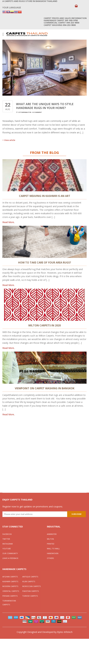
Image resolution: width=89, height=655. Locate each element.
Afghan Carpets (10, 576)
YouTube (6, 548)
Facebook (7, 534)
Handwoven (52, 553)
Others (50, 558)
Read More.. (8, 222)
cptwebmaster (24, 112)
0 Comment (37, 112)
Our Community (10, 553)
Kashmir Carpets (10, 581)
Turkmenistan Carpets (9, 602)
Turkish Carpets (30, 596)
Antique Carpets (30, 576)
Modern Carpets (10, 586)
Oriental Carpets (10, 591)
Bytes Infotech (64, 631)
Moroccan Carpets (31, 586)
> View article (8, 140)
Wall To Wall (53, 548)
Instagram (7, 544)
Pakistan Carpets (30, 591)
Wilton (50, 539)
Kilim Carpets (28, 581)
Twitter (6, 539)
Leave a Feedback (10, 558)
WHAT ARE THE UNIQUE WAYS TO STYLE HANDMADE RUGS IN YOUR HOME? (45, 106)
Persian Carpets (10, 596)
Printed (50, 544)
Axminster (52, 534)
